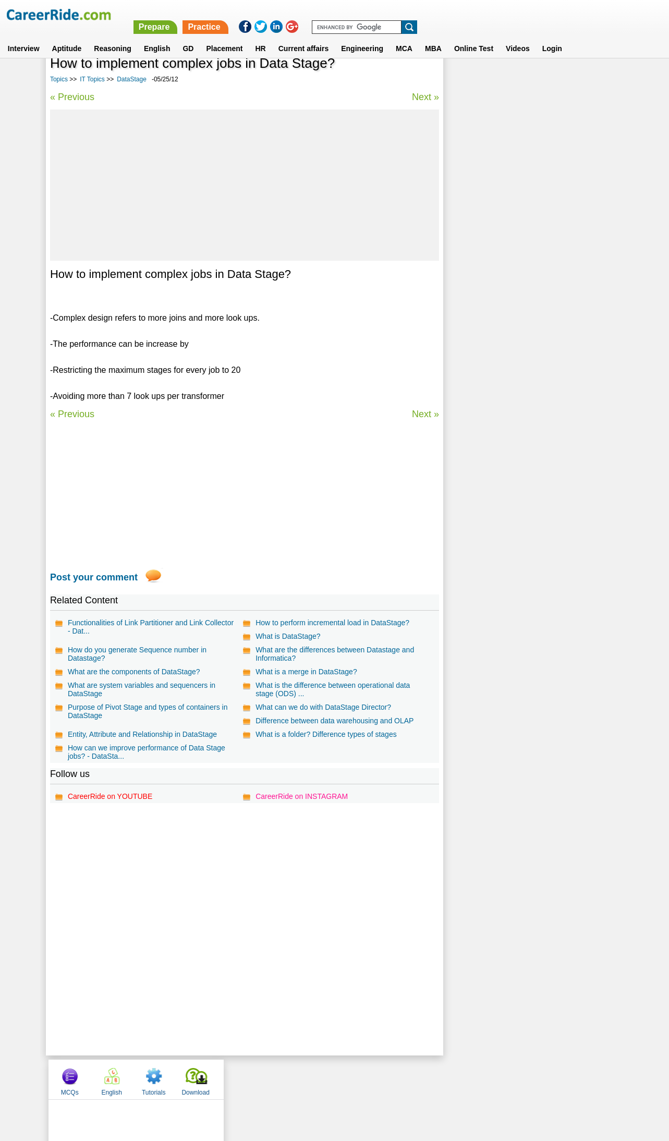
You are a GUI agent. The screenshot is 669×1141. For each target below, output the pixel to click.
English (157, 36)
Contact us (281, 1079)
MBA (433, 36)
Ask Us (372, 1079)
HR (260, 36)
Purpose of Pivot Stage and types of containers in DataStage (148, 711)
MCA (404, 36)
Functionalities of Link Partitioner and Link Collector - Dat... (151, 626)
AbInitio (465, 305)
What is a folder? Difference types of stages (326, 734)
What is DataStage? (288, 636)
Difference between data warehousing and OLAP (334, 721)
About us (239, 1079)
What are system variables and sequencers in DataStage (141, 689)
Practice (449, 14)
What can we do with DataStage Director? (323, 707)
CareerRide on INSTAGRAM (302, 796)
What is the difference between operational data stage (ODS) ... (333, 689)
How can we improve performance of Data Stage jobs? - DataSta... (146, 752)
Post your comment (94, 577)
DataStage (132, 79)
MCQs (466, 79)
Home (205, 1079)
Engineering (362, 36)
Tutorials (551, 79)
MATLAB (467, 286)
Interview (24, 36)
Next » (425, 97)
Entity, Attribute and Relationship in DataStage (142, 734)
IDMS (461, 323)
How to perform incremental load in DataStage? (332, 622)
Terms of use (330, 1079)
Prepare (399, 14)
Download (592, 79)
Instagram (449, 1079)
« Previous (72, 97)
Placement (224, 36)
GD (188, 36)
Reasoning (112, 36)
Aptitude (67, 36)
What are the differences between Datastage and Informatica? (335, 654)
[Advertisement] (244, 185)
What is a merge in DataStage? (306, 671)
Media (462, 250)
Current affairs (303, 36)
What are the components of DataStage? (134, 671)
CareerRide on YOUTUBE (110, 796)
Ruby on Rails (475, 341)
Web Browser (474, 268)
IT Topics (92, 79)
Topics (59, 79)
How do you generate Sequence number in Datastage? (137, 654)
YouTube (408, 1079)
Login (552, 36)
